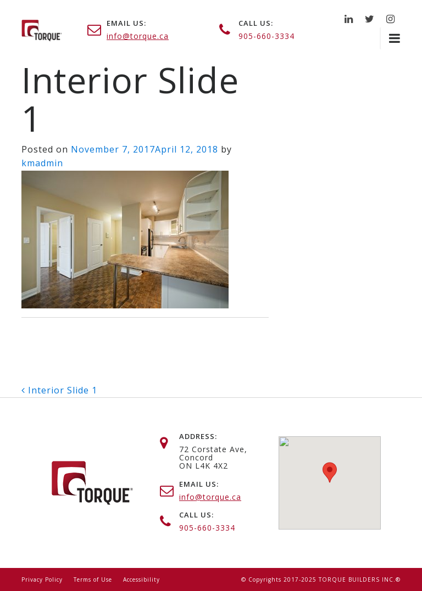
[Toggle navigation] (390, 38)
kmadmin (42, 163)
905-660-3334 (266, 36)
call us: (255, 23)
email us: (126, 23)
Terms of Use (93, 579)
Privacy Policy (42, 579)
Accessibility (141, 579)
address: (198, 436)
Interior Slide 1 (59, 390)
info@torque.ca (138, 36)
